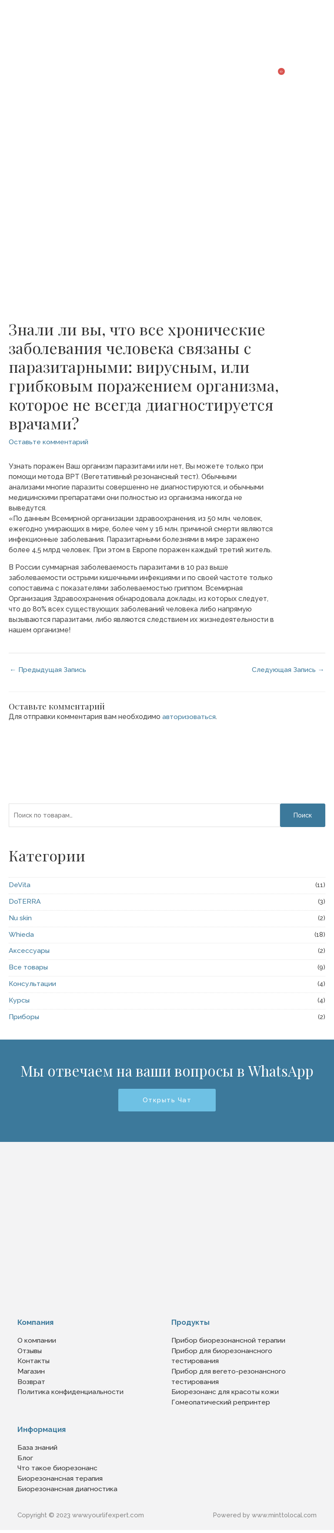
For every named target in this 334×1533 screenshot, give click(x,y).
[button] (319, 69)
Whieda (21, 935)
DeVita (19, 885)
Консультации (32, 984)
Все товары (29, 967)
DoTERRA (25, 902)
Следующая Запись (287, 669)
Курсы (19, 1000)
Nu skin (20, 918)
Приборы (24, 1017)
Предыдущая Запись (48, 669)
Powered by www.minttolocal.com (263, 1518)
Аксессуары (29, 951)
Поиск (303, 815)
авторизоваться (189, 717)
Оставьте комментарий (49, 442)
